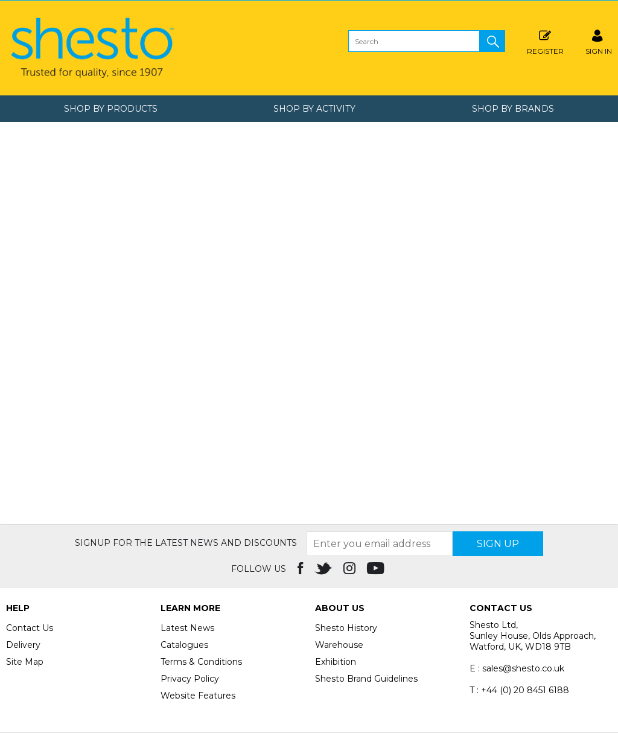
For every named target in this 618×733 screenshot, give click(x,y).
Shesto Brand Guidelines (366, 678)
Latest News (187, 628)
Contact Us (29, 628)
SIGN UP (498, 543)
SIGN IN (598, 41)
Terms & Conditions (201, 661)
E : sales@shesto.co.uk (517, 668)
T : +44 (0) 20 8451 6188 (519, 690)
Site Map (24, 661)
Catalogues (184, 644)
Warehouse (339, 644)
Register (545, 41)
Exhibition (335, 661)
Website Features (198, 695)
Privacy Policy (190, 678)
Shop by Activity (314, 108)
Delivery (23, 644)
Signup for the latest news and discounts (186, 542)
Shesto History (346, 628)
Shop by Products (111, 108)
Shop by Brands (513, 108)
